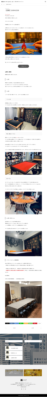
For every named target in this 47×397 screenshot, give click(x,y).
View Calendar (7, 14)
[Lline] (21, 323)
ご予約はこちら (23, 66)
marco (17, 137)
